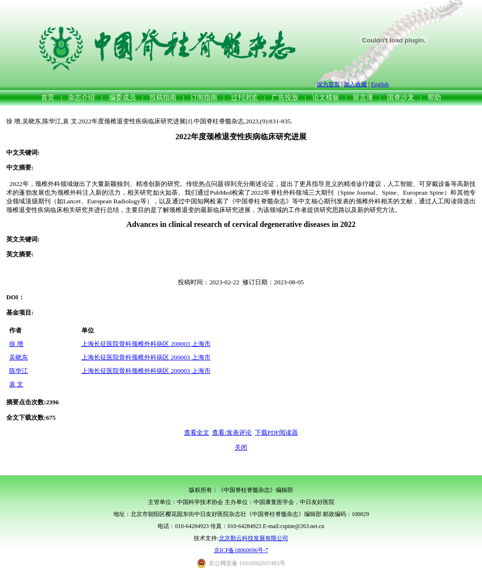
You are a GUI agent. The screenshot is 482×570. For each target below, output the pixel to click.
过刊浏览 (244, 97)
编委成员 (122, 97)
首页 (47, 97)
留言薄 (363, 97)
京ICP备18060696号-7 (241, 550)
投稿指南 (162, 97)
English (380, 84)
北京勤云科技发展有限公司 (253, 538)
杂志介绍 (81, 97)
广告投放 (284, 97)
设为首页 (328, 84)
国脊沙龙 (400, 97)
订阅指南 (203, 97)
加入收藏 (355, 84)
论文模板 (325, 97)
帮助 (434, 97)
